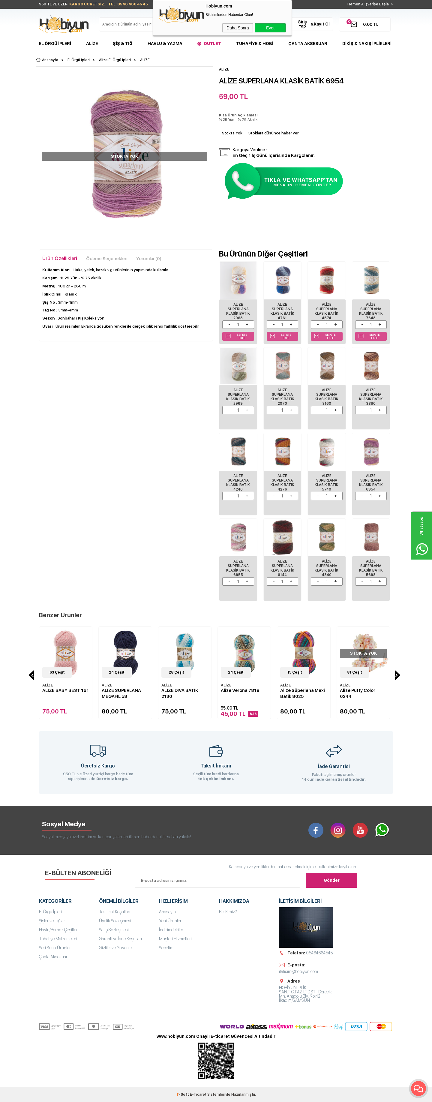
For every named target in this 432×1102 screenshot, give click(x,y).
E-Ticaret (198, 1094)
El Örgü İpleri (55, 43)
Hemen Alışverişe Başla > (370, 4)
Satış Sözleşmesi (114, 929)
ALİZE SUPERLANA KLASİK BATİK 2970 (282, 397)
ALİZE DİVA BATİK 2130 (179, 693)
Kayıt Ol (322, 24)
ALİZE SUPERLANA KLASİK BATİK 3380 (371, 397)
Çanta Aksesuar (307, 43)
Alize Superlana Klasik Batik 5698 (371, 568)
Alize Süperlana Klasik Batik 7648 (371, 311)
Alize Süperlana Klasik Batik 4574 (326, 311)
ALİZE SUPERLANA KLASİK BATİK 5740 (326, 482)
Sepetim (166, 947)
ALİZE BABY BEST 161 (65, 690)
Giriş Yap (302, 24)
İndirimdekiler (171, 929)
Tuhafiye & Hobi (254, 43)
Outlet (212, 43)
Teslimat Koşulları (114, 911)
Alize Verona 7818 (240, 690)
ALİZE (47, 685)
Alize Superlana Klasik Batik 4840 (326, 568)
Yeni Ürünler (170, 920)
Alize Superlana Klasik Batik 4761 (282, 311)
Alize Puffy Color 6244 (357, 693)
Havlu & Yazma (165, 43)
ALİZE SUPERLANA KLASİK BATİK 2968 (238, 311)
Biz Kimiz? (228, 911)
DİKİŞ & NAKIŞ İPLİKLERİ (367, 43)
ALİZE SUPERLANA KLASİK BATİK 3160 (326, 397)
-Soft (183, 1094)
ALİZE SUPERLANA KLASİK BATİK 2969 (238, 397)
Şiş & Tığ (123, 43)
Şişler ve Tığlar (52, 920)
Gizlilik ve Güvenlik (116, 947)
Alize (92, 43)
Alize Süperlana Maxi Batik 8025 (302, 693)
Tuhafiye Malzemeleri (58, 938)
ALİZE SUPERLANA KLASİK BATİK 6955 (238, 568)
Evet (270, 28)
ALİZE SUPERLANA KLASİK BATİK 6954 (371, 482)
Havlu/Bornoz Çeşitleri (59, 929)
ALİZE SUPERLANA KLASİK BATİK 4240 (238, 482)
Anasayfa (167, 911)
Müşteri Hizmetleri (175, 938)
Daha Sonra (237, 28)
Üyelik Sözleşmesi (115, 920)
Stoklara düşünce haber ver (273, 133)
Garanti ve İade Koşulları (120, 938)
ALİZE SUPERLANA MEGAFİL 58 (121, 693)
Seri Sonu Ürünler (55, 947)
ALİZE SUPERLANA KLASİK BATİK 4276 (282, 482)
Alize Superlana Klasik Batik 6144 (282, 568)
